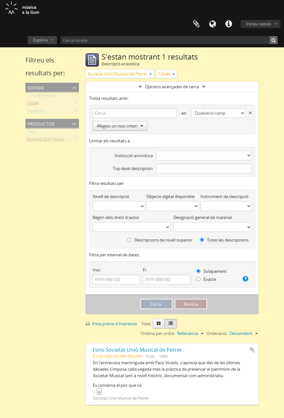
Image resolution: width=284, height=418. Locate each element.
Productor (41, 123)
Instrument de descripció (225, 196)
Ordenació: (217, 333)
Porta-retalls (196, 24)
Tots (31, 132)
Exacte (206, 279)
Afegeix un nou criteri (120, 126)
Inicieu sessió (258, 24)
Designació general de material (202, 217)
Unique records (41, 96)
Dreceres (228, 24)
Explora (40, 40)
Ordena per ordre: (158, 333)
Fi (144, 270)
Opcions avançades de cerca (172, 87)
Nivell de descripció (111, 196)
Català (33, 104)
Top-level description (133, 168)
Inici (96, 270)
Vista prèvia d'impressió (111, 324)
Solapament (211, 271)
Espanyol (35, 112)
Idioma (212, 24)
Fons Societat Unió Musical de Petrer (137, 349)
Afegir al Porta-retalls (252, 350)
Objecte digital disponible (170, 196)
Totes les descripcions (224, 240)
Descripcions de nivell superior (159, 240)
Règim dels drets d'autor (116, 217)
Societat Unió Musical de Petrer (56, 140)
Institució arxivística (134, 155)
